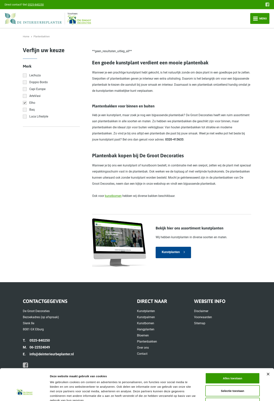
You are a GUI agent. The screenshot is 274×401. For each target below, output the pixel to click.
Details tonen (206, 393)
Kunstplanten (171, 252)
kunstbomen (113, 196)
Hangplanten (145, 329)
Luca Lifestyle (38, 116)
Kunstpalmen (146, 317)
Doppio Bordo (38, 82)
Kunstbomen (145, 323)
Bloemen (143, 335)
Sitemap (199, 323)
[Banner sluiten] (268, 347)
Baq (32, 109)
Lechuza (35, 75)
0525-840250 (36, 4)
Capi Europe (37, 89)
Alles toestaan (232, 351)
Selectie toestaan (232, 363)
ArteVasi (35, 96)
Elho (32, 103)
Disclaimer (201, 311)
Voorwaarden (203, 317)
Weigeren (232, 376)
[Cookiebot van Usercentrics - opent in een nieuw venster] (24, 393)
